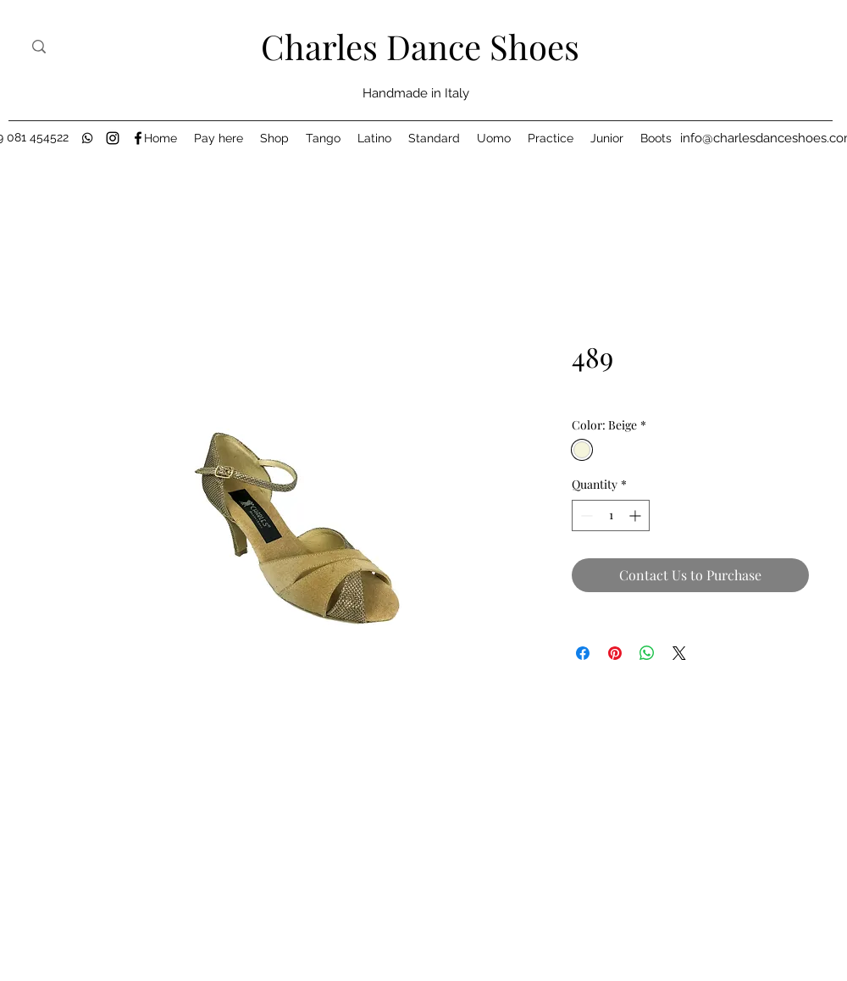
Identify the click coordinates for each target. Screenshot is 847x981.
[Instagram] (112, 138)
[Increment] (636, 515)
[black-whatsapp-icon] (87, 138)
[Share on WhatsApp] (647, 653)
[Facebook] (138, 138)
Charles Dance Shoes (420, 46)
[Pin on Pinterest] (615, 653)
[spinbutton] (610, 515)
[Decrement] (584, 515)
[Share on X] (679, 653)
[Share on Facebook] (583, 653)
